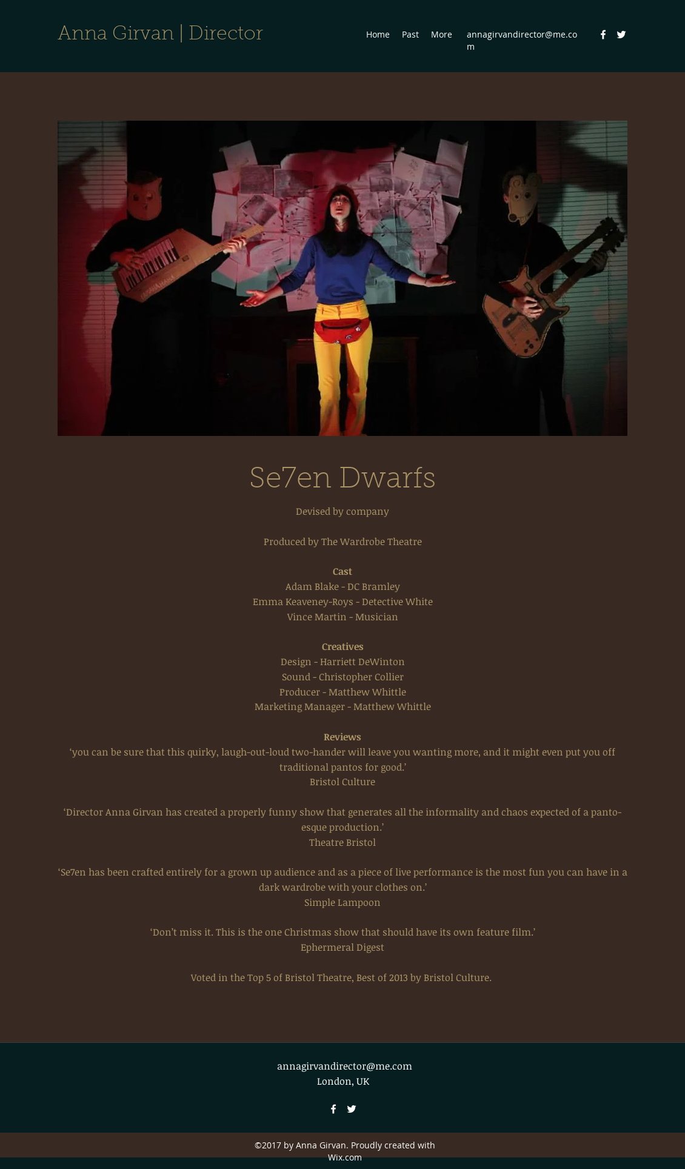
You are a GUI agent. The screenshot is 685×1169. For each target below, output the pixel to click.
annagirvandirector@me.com (344, 1066)
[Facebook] (603, 34)
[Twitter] (621, 34)
